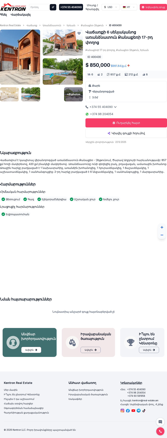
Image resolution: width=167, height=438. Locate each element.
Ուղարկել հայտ (126, 122)
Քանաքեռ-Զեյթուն (92, 25)
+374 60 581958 (136, 395)
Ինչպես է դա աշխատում (19, 399)
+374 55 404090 (71, 7)
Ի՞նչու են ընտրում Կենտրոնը (22, 394)
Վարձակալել (20, 14)
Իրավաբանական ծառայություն (88, 394)
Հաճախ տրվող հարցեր (18, 403)
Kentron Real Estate (10, 25)
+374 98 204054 (99, 114)
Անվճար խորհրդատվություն (85, 389)
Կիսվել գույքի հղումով (126, 133)
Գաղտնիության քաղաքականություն (26, 412)
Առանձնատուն (52, 25)
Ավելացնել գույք (153, 7)
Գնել (3, 14)
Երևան (71, 25)
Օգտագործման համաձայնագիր (24, 408)
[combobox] (111, 7)
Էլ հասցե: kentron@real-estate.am (139, 400)
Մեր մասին (10, 389)
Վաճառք (31, 25)
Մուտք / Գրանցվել (92, 7)
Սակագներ (75, 399)
